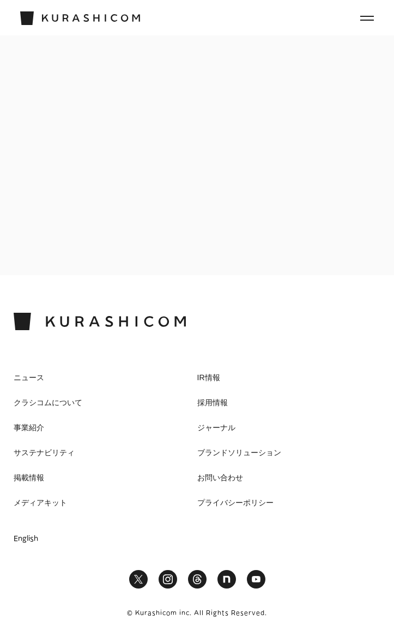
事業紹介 (29, 427)
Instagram (168, 579)
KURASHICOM (100, 321)
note (226, 579)
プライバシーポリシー (235, 502)
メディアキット (40, 502)
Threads (197, 579)
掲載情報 (29, 477)
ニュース (29, 377)
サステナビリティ (44, 452)
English (26, 539)
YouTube (256, 579)
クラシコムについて (48, 402)
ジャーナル (216, 427)
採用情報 (212, 402)
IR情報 (208, 377)
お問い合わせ (220, 477)
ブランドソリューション (239, 452)
